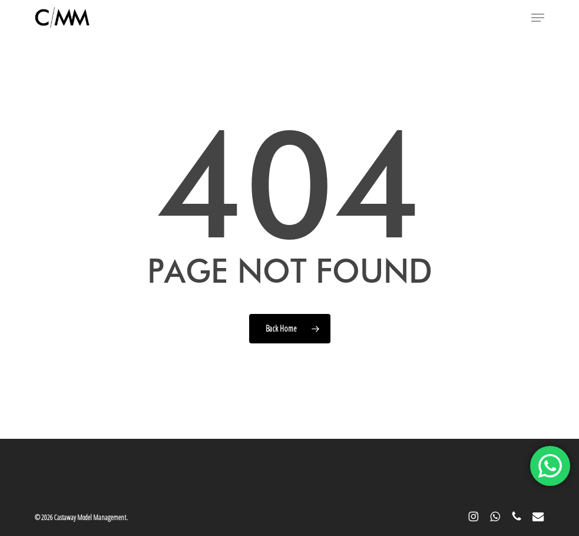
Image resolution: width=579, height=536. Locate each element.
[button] (537, 18)
